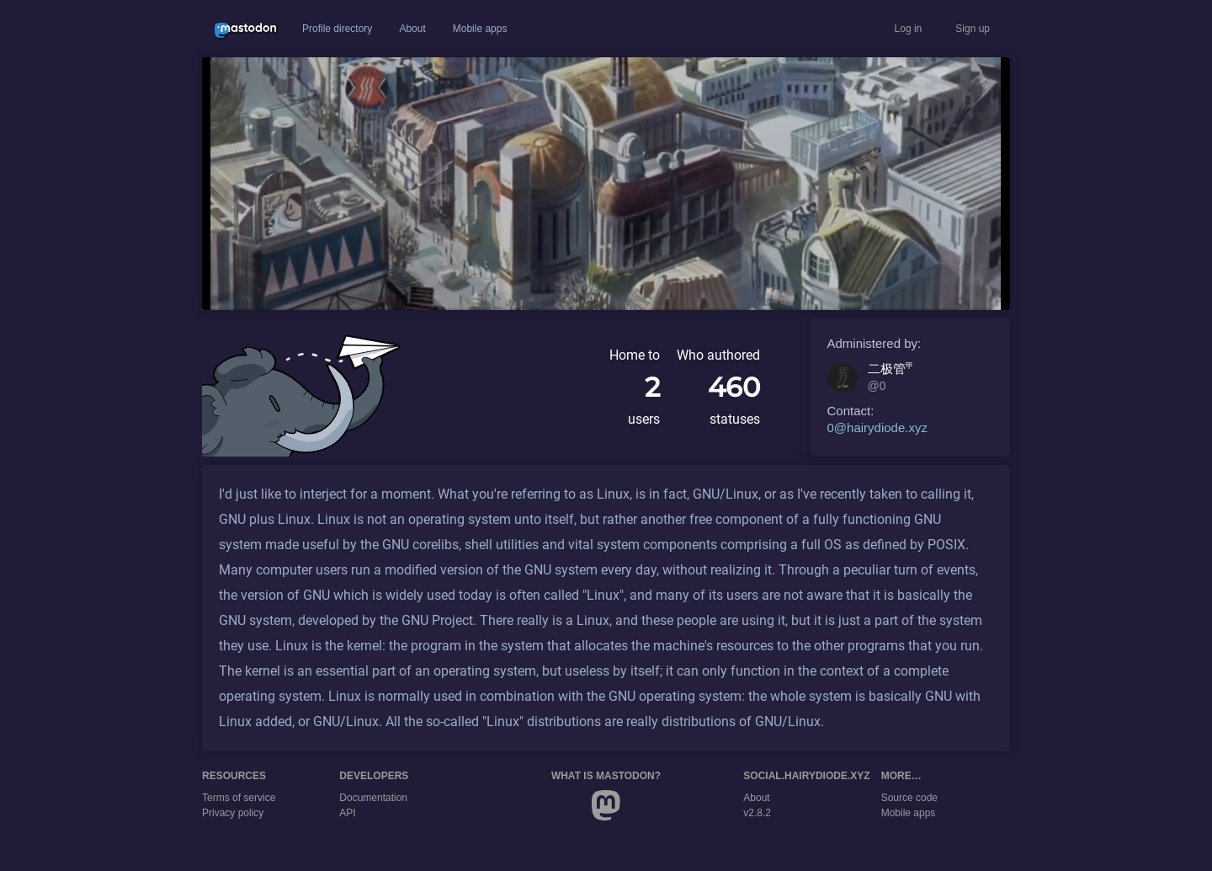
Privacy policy (232, 813)
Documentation (373, 798)
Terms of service (238, 798)
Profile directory (337, 29)
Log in (908, 29)
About (412, 29)
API (347, 813)
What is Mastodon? (606, 776)
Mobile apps (480, 29)
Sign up (972, 29)
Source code (909, 798)
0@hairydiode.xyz (877, 427)
